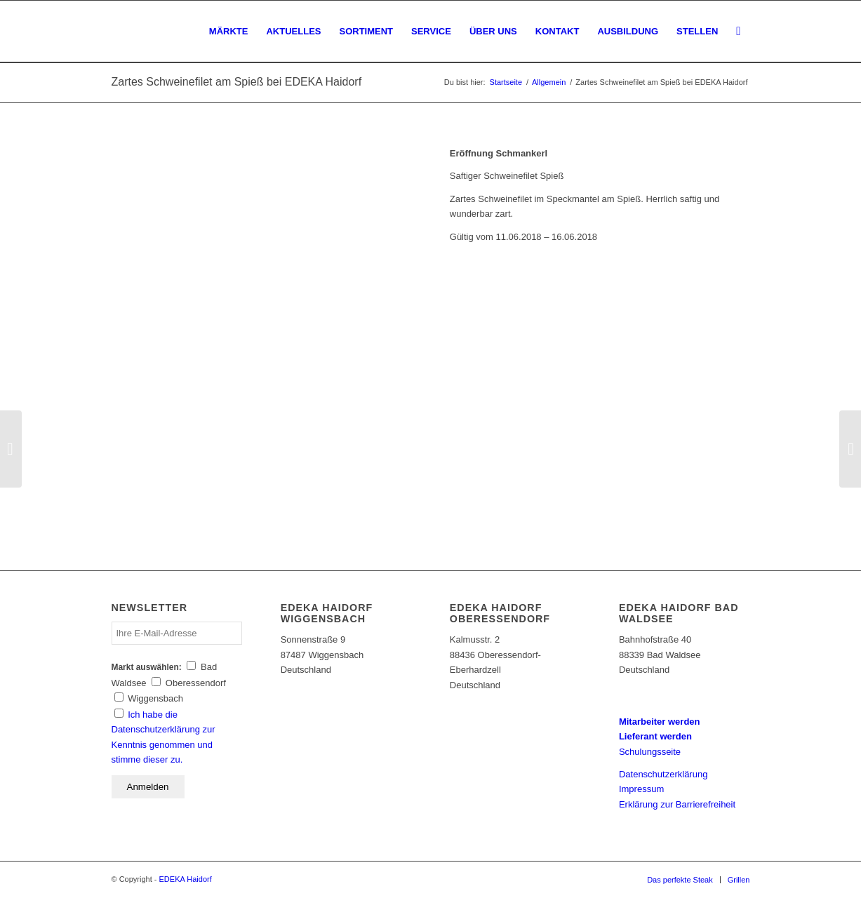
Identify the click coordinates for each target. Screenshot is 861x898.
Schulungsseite (650, 751)
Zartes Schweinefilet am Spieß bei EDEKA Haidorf (237, 82)
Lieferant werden (655, 736)
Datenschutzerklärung (663, 774)
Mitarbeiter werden (659, 721)
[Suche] (738, 31)
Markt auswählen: (147, 667)
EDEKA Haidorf (185, 879)
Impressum (641, 789)
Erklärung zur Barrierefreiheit (677, 804)
